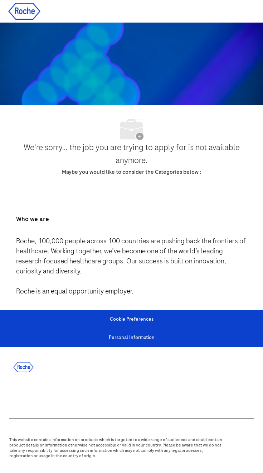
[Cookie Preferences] (132, 319)
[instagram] (73, 393)
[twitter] (53, 393)
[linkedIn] (34, 393)
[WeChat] (111, 393)
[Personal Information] (132, 337)
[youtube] (92, 393)
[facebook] (15, 393)
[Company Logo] (24, 11)
